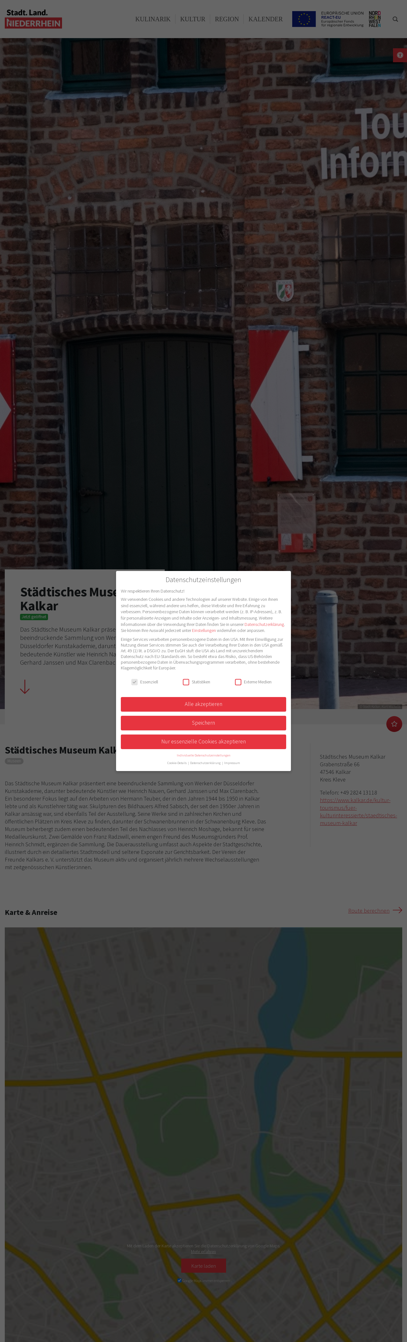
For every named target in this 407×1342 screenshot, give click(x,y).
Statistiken (196, 682)
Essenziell (144, 682)
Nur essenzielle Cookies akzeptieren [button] (203, 741)
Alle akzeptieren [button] (203, 704)
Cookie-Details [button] (177, 763)
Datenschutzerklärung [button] (205, 763)
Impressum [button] (232, 763)
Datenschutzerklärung (264, 624)
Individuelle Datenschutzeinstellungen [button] (204, 755)
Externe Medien (253, 682)
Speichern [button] (203, 722)
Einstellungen (204, 630)
